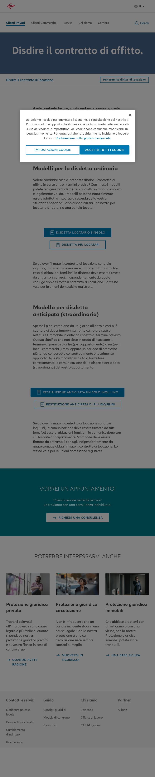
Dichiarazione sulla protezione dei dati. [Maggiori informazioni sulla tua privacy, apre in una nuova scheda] (83, 138)
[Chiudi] (130, 115)
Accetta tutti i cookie (104, 150)
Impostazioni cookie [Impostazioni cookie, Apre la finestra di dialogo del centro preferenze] (53, 150)
